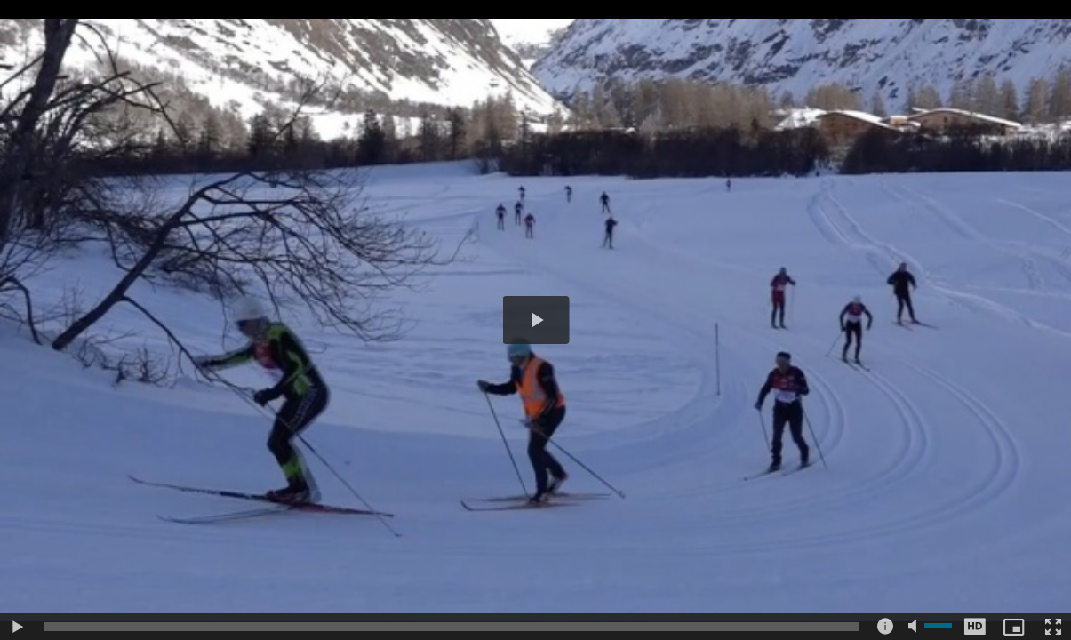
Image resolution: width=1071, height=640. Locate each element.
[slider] (451, 626)
